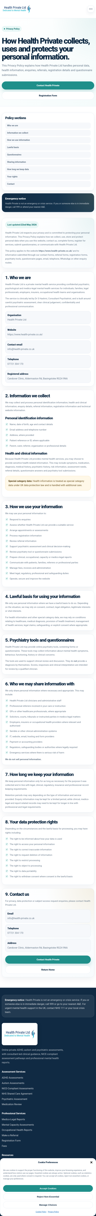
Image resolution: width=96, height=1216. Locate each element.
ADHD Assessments (12, 1077)
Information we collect (17, 133)
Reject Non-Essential (48, 1196)
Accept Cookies (48, 1188)
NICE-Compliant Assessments (18, 1088)
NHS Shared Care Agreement (17, 1093)
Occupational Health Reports (17, 1130)
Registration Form (48, 95)
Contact (10, 184)
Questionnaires (14, 154)
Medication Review (12, 1104)
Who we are (12, 125)
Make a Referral (10, 1135)
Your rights (12, 176)
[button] (91, 1162)
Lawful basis (13, 147)
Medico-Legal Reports (13, 1119)
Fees (4, 1146)
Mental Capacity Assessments (18, 1124)
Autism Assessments (13, 1083)
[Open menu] (90, 9)
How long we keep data (18, 169)
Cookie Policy (41, 1212)
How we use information (18, 140)
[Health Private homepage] (17, 9)
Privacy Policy (53, 1212)
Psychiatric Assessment (14, 1099)
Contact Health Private (48, 85)
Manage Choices (48, 1205)
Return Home (48, 969)
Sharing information (16, 162)
